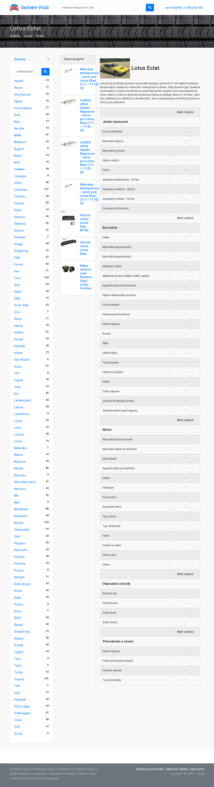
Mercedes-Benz (25, 482)
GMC (17, 298)
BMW (17, 135)
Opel (17, 536)
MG (16, 495)
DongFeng (21, 251)
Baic (17, 122)
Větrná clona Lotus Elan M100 (85, 222)
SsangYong (22, 631)
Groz (17, 312)
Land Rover (21, 414)
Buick (17, 156)
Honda (18, 339)
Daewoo (19, 217)
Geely (18, 292)
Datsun (19, 230)
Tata (17, 659)
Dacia (18, 210)
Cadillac (19, 169)
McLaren (20, 475)
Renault (19, 577)
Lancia (18, 407)
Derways (20, 237)
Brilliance (20, 142)
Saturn (18, 604)
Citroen (19, 203)
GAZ (17, 285)
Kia (16, 394)
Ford (17, 278)
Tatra (18, 666)
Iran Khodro (22, 359)
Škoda (18, 625)
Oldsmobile (21, 530)
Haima (18, 326)
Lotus (28, 36)
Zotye (18, 734)
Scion (18, 611)
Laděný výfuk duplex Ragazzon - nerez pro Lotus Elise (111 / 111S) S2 (87, 115)
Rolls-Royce (22, 584)
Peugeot (20, 543)
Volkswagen (22, 713)
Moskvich (20, 516)
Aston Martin (23, 108)
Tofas (18, 672)
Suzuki (18, 645)
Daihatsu (20, 224)
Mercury (19, 489)
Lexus (18, 421)
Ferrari (18, 264)
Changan (20, 176)
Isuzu (18, 366)
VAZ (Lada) (22, 706)
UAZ (17, 693)
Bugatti (19, 149)
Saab (17, 598)
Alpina (18, 101)
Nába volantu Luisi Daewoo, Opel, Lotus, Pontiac (86, 277)
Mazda (18, 468)
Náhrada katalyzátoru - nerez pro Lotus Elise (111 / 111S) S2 (89, 78)
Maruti (18, 455)
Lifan (17, 427)
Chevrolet (20, 190)
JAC (17, 373)
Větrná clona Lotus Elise (85, 248)
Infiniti (18, 353)
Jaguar (18, 380)
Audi (17, 115)
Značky (15, 36)
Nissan (18, 523)
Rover (18, 591)
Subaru (19, 638)
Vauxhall (19, 699)
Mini (16, 502)
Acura (18, 88)
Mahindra (20, 448)
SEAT (18, 618)
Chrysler (19, 196)
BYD (17, 162)
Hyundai (19, 346)
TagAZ (18, 652)
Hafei (18, 319)
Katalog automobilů (149, 769)
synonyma (197, 769)
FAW (17, 258)
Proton (19, 570)
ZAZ (17, 727)
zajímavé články (176, 769)
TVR (17, 686)
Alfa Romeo (22, 94)
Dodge (18, 244)
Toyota (19, 679)
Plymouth (20, 550)
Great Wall (21, 305)
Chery (18, 183)
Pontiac (19, 557)
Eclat (40, 36)
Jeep (17, 387)
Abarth (18, 81)
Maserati (20, 462)
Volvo (18, 720)
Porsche (19, 563)
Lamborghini (22, 400)
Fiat (16, 271)
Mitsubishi (21, 509)
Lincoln (19, 434)
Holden (19, 332)
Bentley (19, 128)
